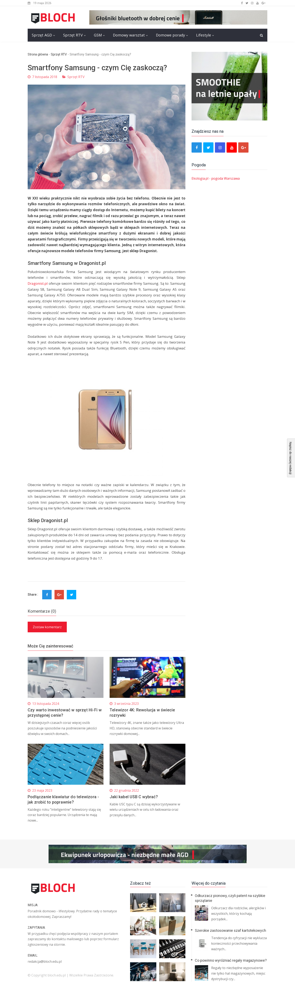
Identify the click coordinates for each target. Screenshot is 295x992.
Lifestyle (203, 35)
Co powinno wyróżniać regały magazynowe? (231, 960)
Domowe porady (170, 35)
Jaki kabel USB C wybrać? (134, 796)
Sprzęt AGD (42, 35)
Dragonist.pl (38, 283)
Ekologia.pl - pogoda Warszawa (216, 178)
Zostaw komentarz (47, 627)
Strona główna (38, 54)
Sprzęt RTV (73, 35)
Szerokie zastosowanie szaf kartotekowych (230, 930)
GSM (98, 35)
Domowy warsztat (129, 35)
